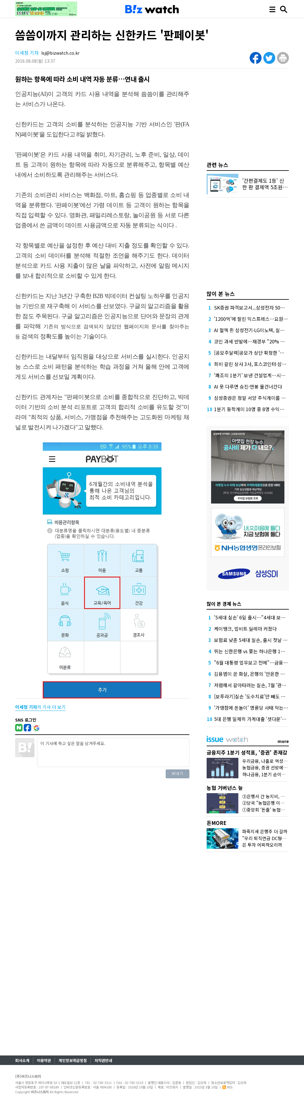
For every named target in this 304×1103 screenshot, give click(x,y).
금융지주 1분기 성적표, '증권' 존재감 (247, 752)
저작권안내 (103, 1060)
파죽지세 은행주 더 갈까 (264, 831)
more (283, 741)
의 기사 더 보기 (40, 707)
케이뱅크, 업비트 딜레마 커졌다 (245, 628)
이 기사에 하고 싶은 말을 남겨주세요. (113, 752)
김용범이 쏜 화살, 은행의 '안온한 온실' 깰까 (257, 673)
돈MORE (217, 822)
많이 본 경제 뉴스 (224, 603)
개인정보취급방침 (72, 1060)
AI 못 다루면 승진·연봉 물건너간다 (248, 386)
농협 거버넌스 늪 (225, 787)
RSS (227, 1087)
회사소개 (22, 1060)
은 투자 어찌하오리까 (262, 845)
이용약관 (44, 1060)
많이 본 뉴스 (221, 293)
